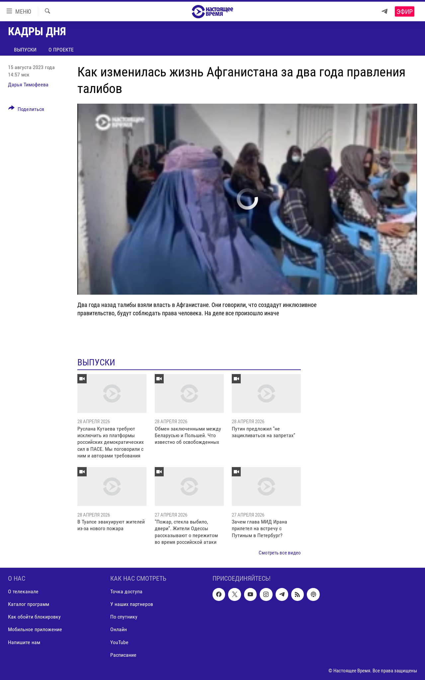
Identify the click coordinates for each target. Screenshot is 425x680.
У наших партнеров (131, 604)
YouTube (119, 642)
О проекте (61, 50)
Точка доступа (126, 591)
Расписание (123, 654)
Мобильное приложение (35, 629)
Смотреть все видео (280, 553)
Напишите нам (24, 642)
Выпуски (25, 50)
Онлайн (118, 629)
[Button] (26, 110)
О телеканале (23, 591)
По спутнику (123, 617)
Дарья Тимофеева (28, 84)
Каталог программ (28, 604)
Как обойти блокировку (34, 617)
